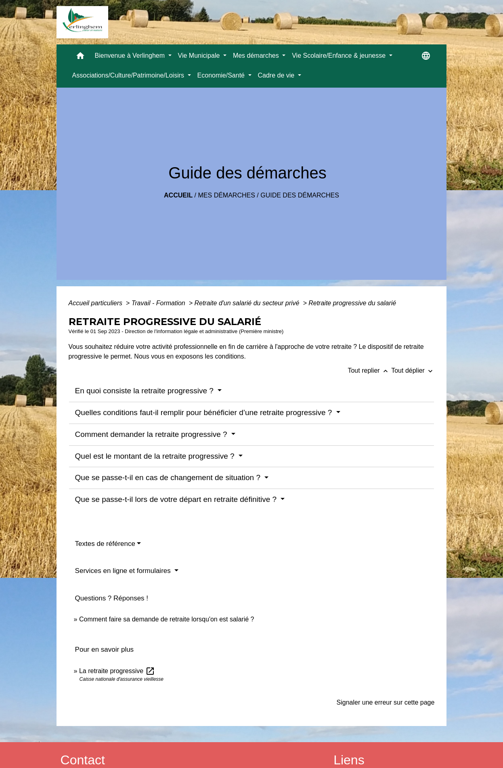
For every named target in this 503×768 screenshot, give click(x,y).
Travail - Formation (159, 303)
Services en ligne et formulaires (124, 571)
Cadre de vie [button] (277, 75)
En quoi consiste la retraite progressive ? (145, 390)
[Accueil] (82, 22)
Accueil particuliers (96, 303)
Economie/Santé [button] (222, 75)
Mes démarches (226, 195)
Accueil (178, 195)
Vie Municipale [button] (200, 55)
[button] (80, 57)
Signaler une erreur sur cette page (386, 702)
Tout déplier (412, 370)
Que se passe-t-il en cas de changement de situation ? (169, 477)
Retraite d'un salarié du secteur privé (247, 303)
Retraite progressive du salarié (352, 303)
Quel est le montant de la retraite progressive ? (156, 456)
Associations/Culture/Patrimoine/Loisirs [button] (129, 75)
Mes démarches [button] (257, 55)
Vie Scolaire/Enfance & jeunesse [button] (339, 55)
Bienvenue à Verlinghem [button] (131, 55)
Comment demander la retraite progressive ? (152, 434)
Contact (83, 760)
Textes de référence (105, 544)
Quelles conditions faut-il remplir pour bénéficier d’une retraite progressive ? (204, 412)
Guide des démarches (299, 195)
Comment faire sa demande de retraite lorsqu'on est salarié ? (166, 619)
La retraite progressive (117, 670)
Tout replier (369, 370)
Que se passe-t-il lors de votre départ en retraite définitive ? (177, 499)
